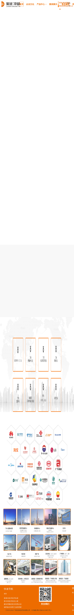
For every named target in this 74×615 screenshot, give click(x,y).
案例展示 (54, 4)
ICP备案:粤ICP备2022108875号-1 (41, 610)
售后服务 (66, 4)
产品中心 (42, 4)
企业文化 (30, 4)
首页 (22, 4)
